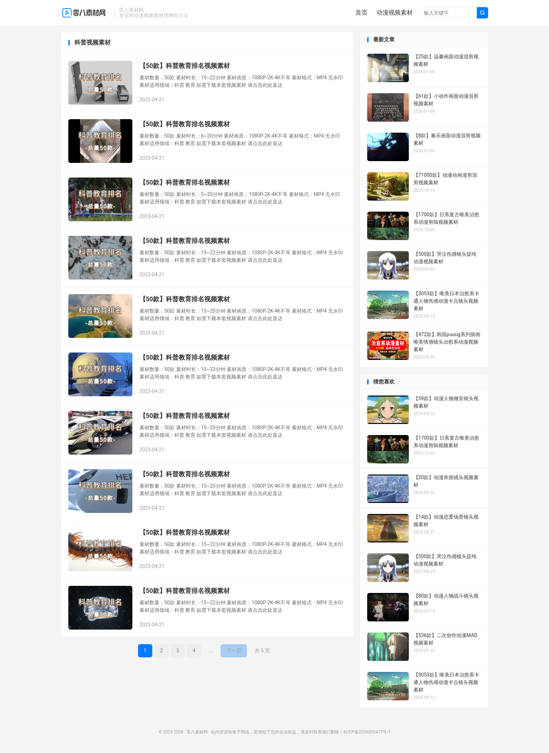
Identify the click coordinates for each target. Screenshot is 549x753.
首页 (361, 12)
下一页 (233, 651)
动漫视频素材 (394, 12)
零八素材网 (86, 12)
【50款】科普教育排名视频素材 (184, 66)
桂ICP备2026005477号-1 (366, 732)
